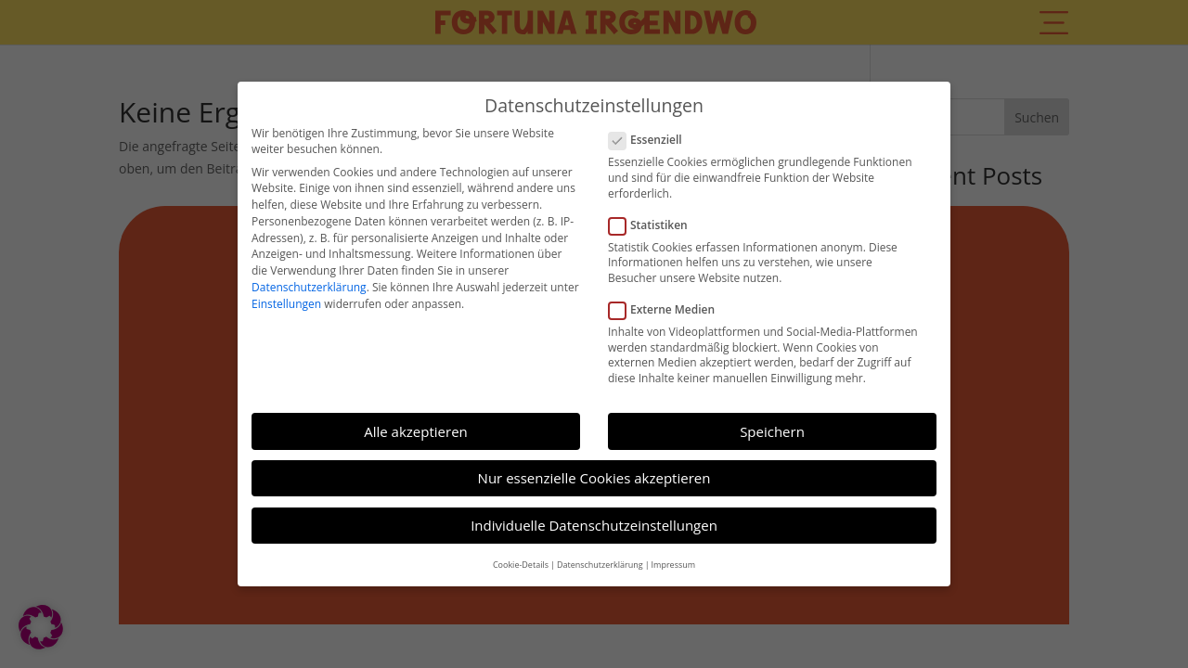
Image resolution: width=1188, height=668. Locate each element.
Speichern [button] (772, 424)
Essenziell (653, 133)
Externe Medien (669, 303)
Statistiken (656, 217)
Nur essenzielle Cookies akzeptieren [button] (594, 471)
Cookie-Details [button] (521, 557)
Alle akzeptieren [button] (416, 424)
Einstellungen (286, 297)
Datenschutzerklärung (309, 281)
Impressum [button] (674, 557)
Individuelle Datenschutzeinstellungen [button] (594, 518)
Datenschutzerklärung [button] (600, 557)
